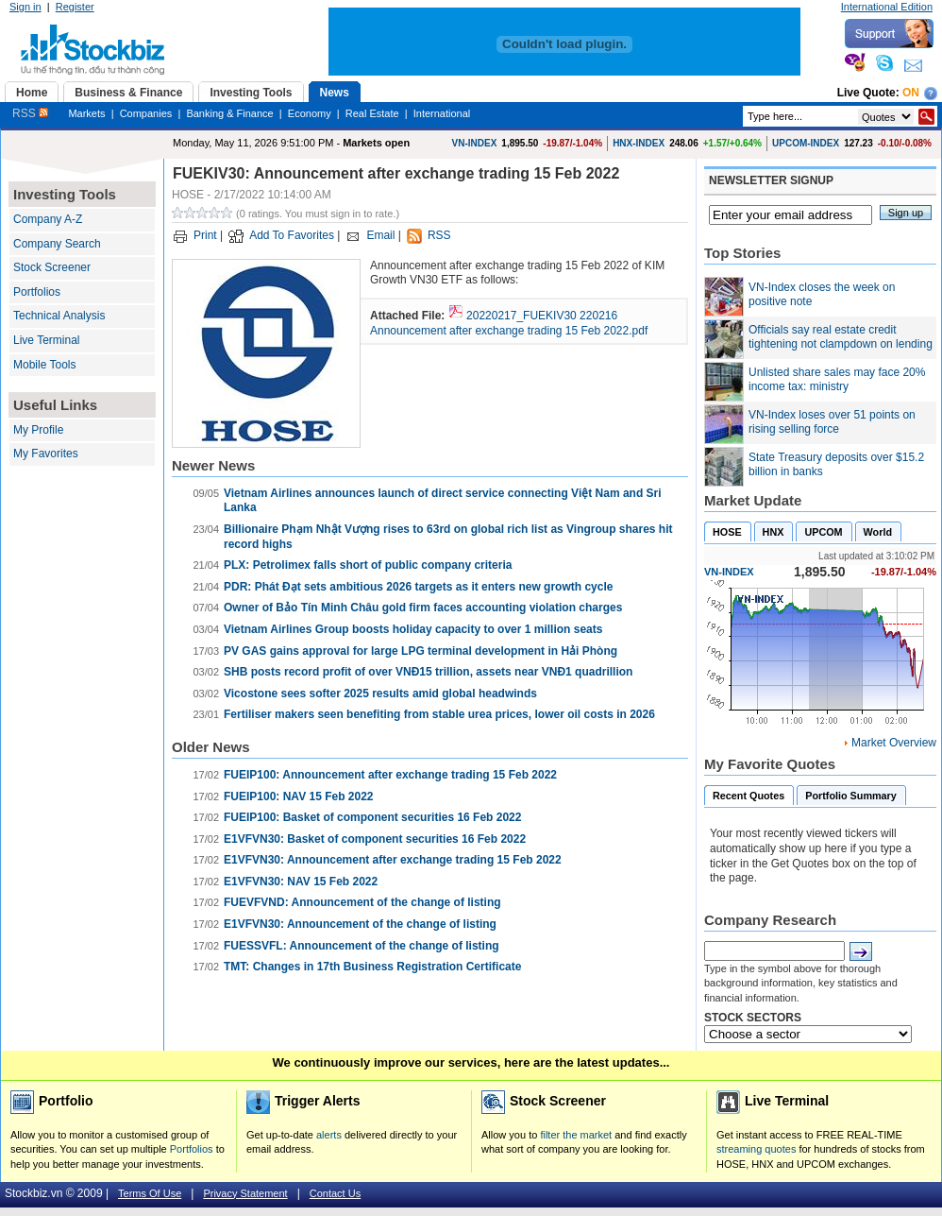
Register (75, 6)
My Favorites (45, 453)
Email (380, 235)
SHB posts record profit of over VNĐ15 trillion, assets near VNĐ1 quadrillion (428, 671)
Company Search (57, 243)
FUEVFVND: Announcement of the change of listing (362, 902)
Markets (86, 113)
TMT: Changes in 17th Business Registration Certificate (372, 966)
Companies (146, 113)
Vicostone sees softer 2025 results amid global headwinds (380, 693)
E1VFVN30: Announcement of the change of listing (360, 924)
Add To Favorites (291, 235)
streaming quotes (756, 1149)
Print (205, 235)
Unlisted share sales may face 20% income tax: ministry (837, 380)
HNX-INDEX (638, 143)
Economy (309, 113)
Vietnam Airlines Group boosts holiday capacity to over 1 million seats (413, 629)
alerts (329, 1134)
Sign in (25, 6)
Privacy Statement (245, 1193)
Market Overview (893, 742)
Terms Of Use (149, 1193)
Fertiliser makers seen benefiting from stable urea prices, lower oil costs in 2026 (439, 714)
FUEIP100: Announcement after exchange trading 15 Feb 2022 (390, 774)
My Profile (38, 430)
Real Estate (372, 113)
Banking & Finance (229, 113)
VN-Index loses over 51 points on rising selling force (832, 422)
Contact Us (335, 1193)
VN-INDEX (474, 143)
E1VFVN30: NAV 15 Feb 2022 (301, 881)
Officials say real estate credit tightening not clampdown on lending (841, 337)
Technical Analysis (59, 315)
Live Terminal (46, 340)
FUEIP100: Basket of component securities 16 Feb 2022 (372, 817)
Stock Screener (52, 267)
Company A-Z (47, 219)
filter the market (576, 1134)
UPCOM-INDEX (805, 143)
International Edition (887, 6)
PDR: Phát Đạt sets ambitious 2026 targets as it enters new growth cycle (418, 586)
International (442, 113)
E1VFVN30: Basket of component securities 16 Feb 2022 (375, 839)
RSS (30, 113)
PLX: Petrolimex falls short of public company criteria (368, 565)
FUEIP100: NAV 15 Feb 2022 (299, 796)
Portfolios (36, 292)
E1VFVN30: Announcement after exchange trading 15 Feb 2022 (393, 859)
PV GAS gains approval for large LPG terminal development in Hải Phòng (420, 651)
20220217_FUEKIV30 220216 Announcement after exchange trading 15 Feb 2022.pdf (509, 323)
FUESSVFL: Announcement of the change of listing (361, 945)
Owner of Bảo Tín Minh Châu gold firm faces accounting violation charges (423, 607)
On (910, 92)
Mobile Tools (44, 364)
